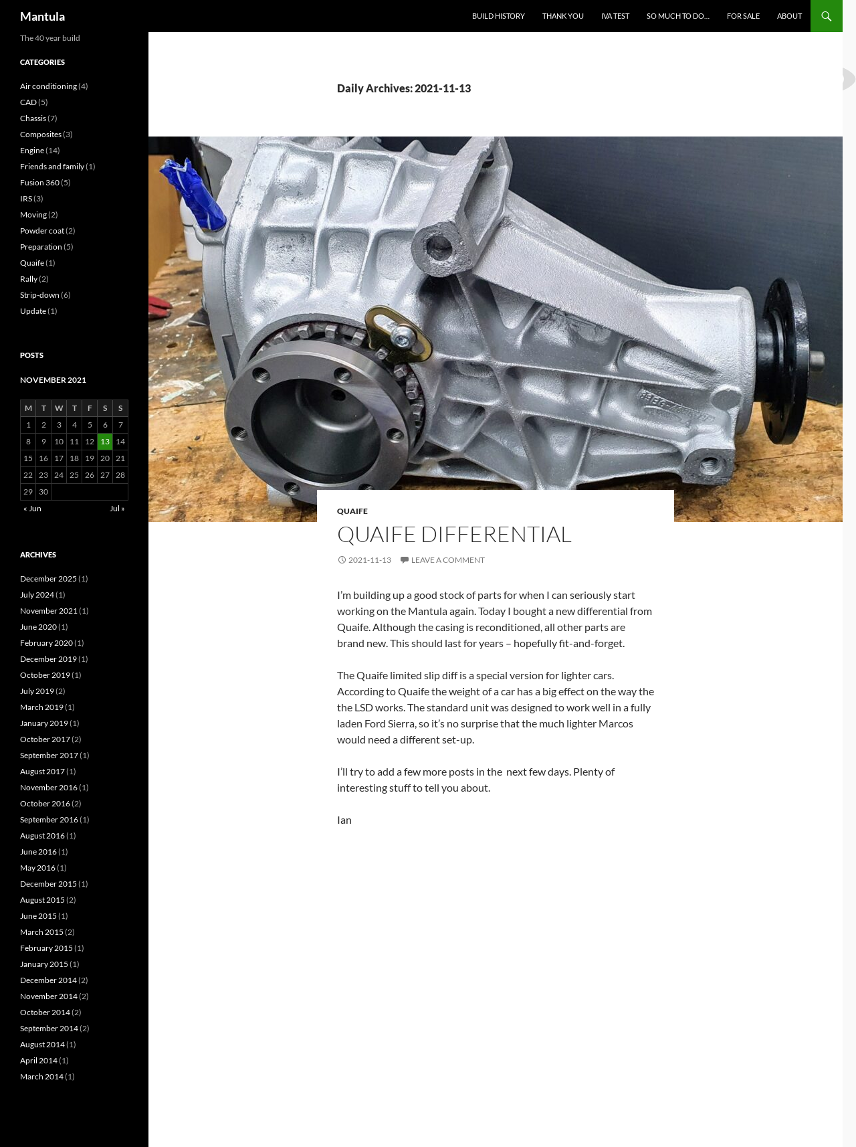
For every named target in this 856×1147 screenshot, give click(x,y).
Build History (498, 15)
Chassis (33, 118)
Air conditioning (48, 86)
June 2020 (38, 627)
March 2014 (42, 1076)
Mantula (42, 16)
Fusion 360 (40, 182)
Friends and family (52, 166)
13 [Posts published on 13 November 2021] (105, 441)
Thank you (563, 15)
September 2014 (49, 1028)
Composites (41, 134)
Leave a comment (448, 560)
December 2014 (48, 980)
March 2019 (42, 707)
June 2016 (38, 852)
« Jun (32, 508)
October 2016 (45, 803)
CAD (28, 102)
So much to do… (678, 15)
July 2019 (37, 691)
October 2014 (45, 1012)
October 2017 (45, 739)
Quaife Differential (454, 533)
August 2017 (42, 771)
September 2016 (49, 819)
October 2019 (45, 675)
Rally (28, 279)
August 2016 (42, 835)
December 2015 (48, 884)
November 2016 (49, 787)
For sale (743, 15)
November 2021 (49, 611)
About (789, 15)
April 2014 (39, 1060)
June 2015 (38, 916)
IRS (26, 198)
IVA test (615, 15)
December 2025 (48, 579)
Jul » (117, 508)
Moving (33, 214)
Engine (32, 150)
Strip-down (40, 295)
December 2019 (48, 659)
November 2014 (49, 996)
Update (33, 311)
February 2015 (46, 948)
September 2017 (49, 755)
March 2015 (42, 932)
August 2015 (42, 900)
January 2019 (44, 723)
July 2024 (37, 595)
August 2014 (42, 1044)
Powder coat (42, 231)
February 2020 (46, 643)
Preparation (41, 247)
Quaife (352, 511)
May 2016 (38, 868)
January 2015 (44, 964)
